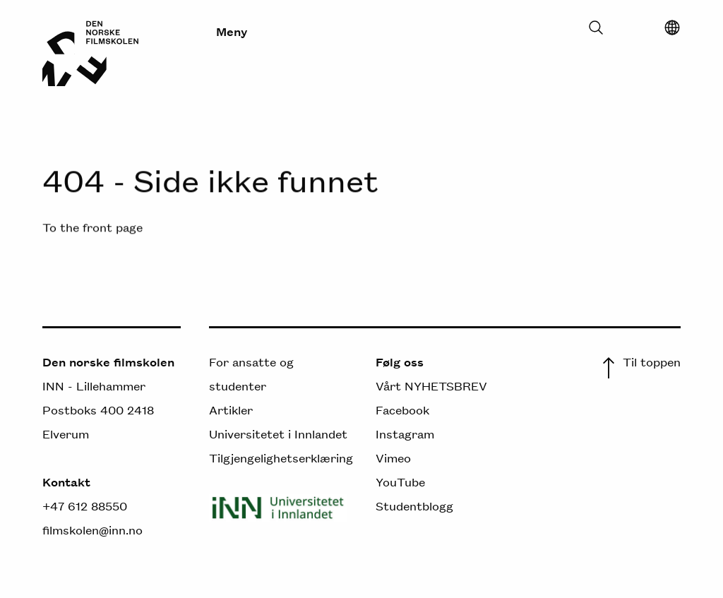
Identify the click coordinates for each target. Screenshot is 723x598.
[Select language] (672, 31)
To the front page (92, 226)
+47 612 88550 (84, 505)
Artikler (231, 409)
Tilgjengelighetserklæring (281, 457)
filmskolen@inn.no (92, 529)
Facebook (402, 409)
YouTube (400, 481)
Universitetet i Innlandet (278, 433)
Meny (231, 31)
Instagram (405, 433)
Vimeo (393, 457)
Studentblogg (414, 505)
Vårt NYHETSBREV (431, 385)
